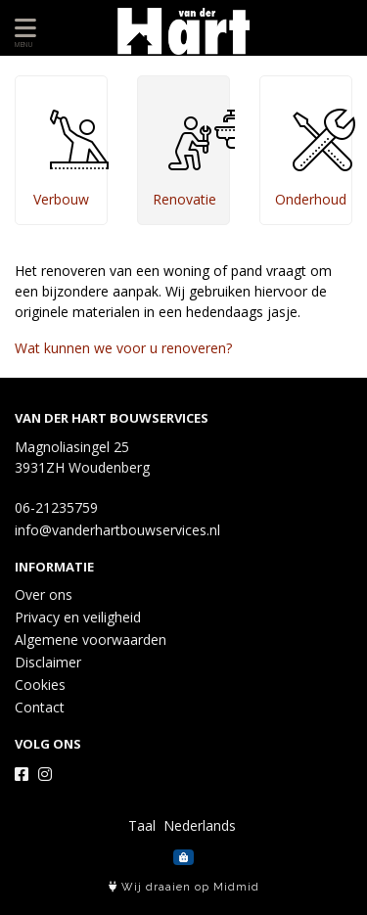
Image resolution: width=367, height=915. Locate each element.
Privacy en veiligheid (78, 617)
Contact (40, 707)
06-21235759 (56, 507)
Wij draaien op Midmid (184, 887)
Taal (142, 825)
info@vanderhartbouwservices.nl (117, 530)
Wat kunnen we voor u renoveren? (123, 348)
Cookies (40, 684)
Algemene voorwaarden (90, 639)
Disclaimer (48, 662)
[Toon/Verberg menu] (22, 28)
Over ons (43, 594)
